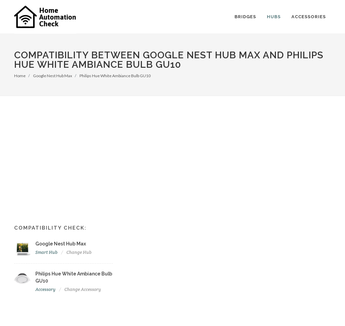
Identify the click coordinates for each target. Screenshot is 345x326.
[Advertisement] (172, 146)
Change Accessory (82, 289)
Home (20, 75)
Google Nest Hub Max (52, 75)
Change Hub (79, 252)
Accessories (308, 16)
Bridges (245, 16)
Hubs (274, 16)
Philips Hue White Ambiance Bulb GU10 (115, 75)
